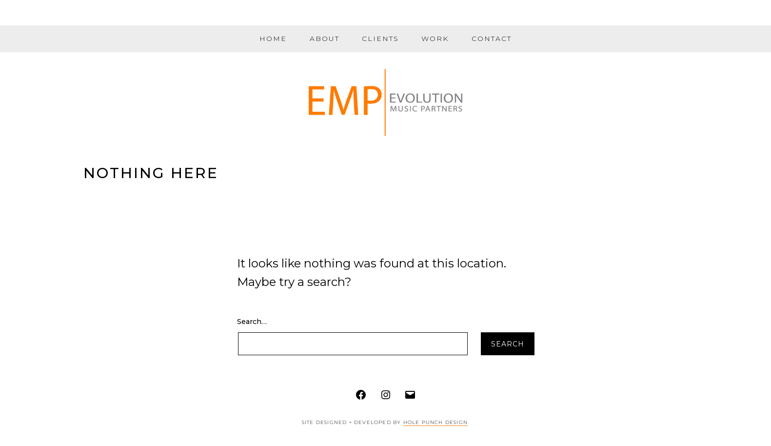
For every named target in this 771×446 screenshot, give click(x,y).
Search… (252, 321)
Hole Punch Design (435, 422)
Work (435, 38)
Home (273, 38)
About (324, 38)
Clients (380, 38)
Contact (492, 38)
